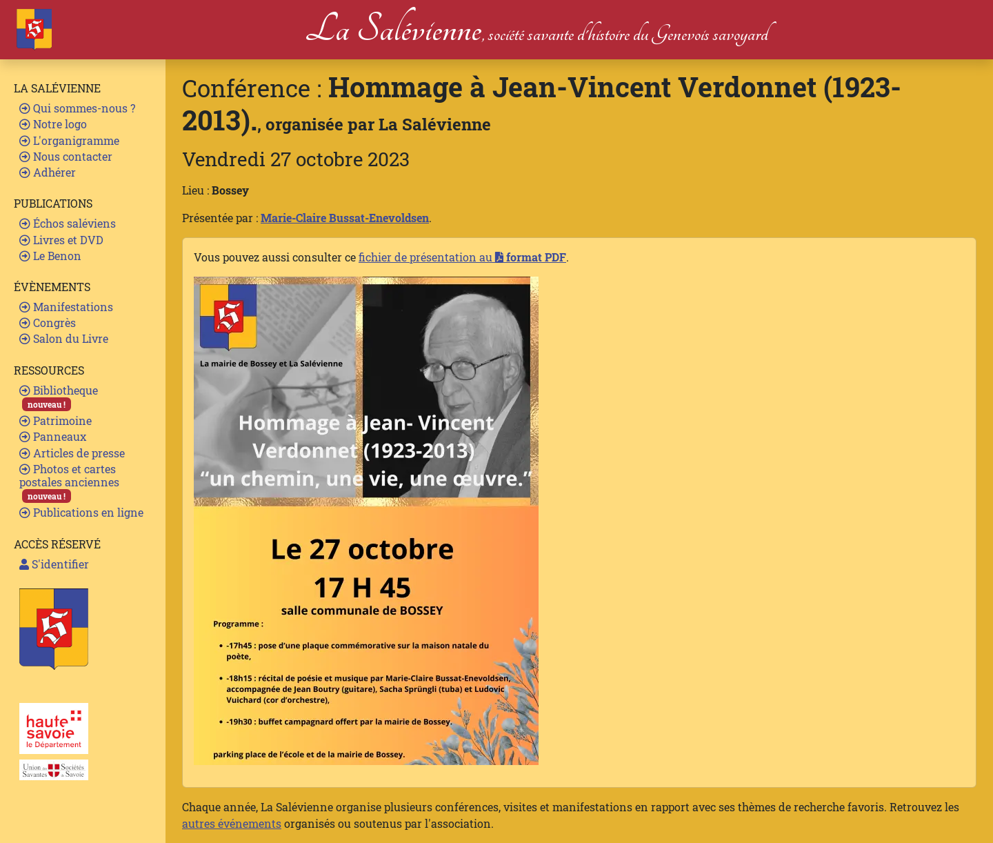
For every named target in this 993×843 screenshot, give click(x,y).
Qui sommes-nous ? (77, 108)
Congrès (47, 322)
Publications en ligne (81, 512)
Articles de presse (72, 453)
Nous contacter (65, 156)
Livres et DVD (61, 239)
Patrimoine (55, 420)
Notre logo (53, 124)
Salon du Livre (63, 338)
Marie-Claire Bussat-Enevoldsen (345, 217)
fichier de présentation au (462, 257)
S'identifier (54, 564)
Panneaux (52, 436)
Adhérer (47, 172)
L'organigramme (69, 140)
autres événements (231, 823)
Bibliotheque (58, 397)
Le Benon (50, 255)
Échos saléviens (67, 223)
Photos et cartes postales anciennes (69, 483)
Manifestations (66, 306)
